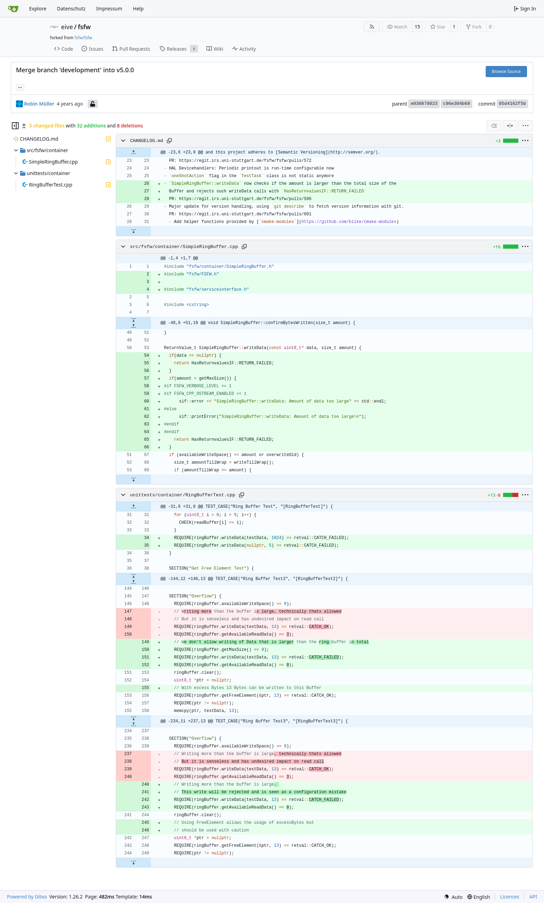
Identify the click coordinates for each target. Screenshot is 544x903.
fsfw (84, 26)
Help (138, 8)
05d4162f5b (512, 103)
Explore (37, 8)
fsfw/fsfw (83, 38)
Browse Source (506, 71)
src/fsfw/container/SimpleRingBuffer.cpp (184, 246)
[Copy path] (169, 141)
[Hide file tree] (15, 125)
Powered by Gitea (27, 896)
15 (417, 26)
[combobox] (494, 125)
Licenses (509, 896)
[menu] (525, 125)
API (533, 896)
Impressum (109, 8)
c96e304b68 (456, 103)
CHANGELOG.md (146, 140)
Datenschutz (71, 8)
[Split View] (510, 125)
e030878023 (423, 103)
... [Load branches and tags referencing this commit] (20, 86)
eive (67, 26)
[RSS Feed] (372, 27)
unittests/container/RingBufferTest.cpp (182, 495)
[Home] (13, 8)
